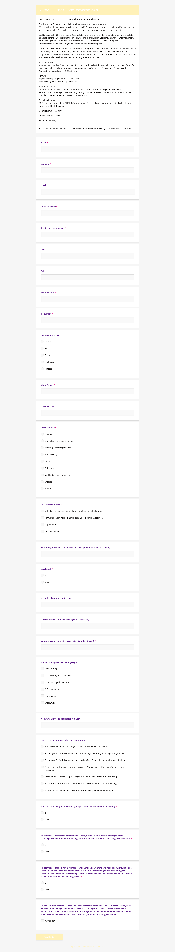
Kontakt (101, 946)
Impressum (75, 946)
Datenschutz (89, 946)
